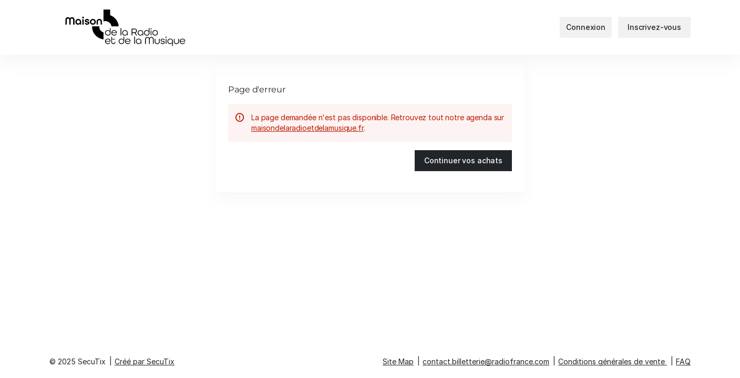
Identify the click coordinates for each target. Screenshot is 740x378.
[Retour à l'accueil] (154, 27)
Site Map (398, 361)
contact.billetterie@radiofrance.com (486, 361)
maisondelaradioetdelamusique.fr (307, 127)
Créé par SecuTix (144, 361)
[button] (463, 160)
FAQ (683, 361)
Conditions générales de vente (611, 361)
